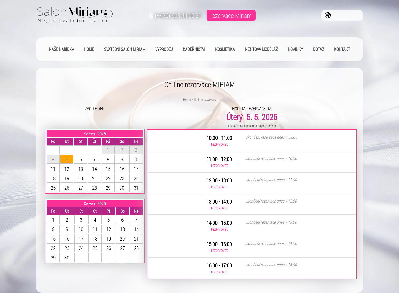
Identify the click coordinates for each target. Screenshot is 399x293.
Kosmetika (225, 49)
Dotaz (318, 49)
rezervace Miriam (231, 15)
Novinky (295, 49)
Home (187, 99)
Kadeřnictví (194, 49)
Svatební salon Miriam (124, 49)
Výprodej (164, 49)
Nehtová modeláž (261, 49)
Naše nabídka (61, 49)
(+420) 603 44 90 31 (174, 15)
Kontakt (342, 49)
